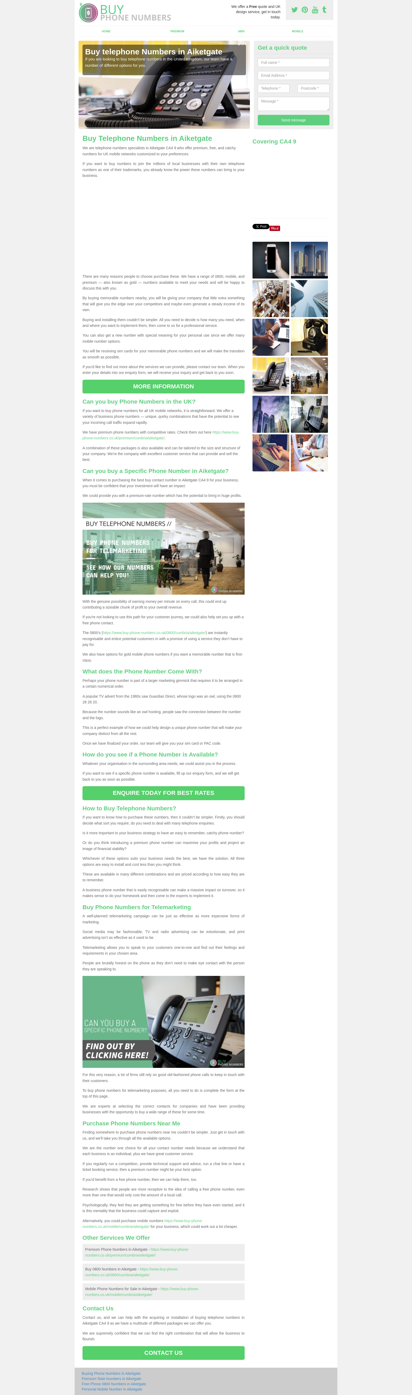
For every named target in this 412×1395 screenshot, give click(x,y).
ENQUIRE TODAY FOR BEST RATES (163, 793)
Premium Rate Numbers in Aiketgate (111, 1379)
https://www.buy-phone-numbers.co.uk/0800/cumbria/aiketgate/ (154, 633)
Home (106, 31)
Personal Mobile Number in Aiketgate (112, 1389)
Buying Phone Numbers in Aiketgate (111, 1373)
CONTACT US (163, 1353)
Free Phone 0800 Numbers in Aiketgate (114, 1384)
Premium (177, 31)
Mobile (297, 31)
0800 (241, 31)
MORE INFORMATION (163, 386)
